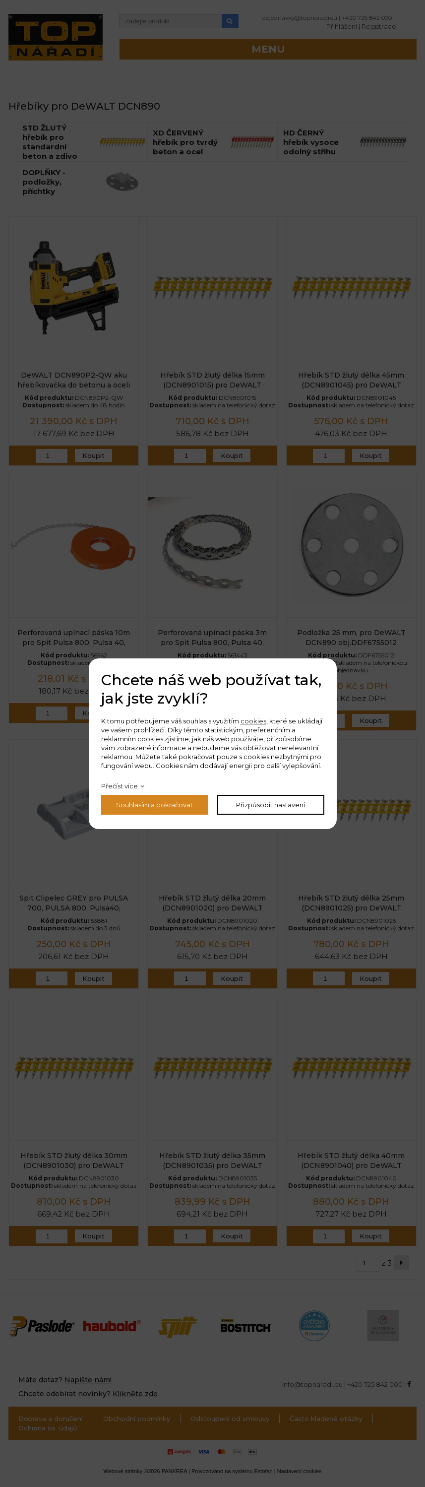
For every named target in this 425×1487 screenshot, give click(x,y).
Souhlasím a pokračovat (154, 805)
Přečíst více (119, 786)
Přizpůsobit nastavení (270, 805)
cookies (253, 721)
